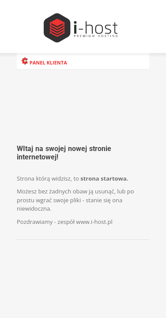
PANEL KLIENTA (44, 62)
